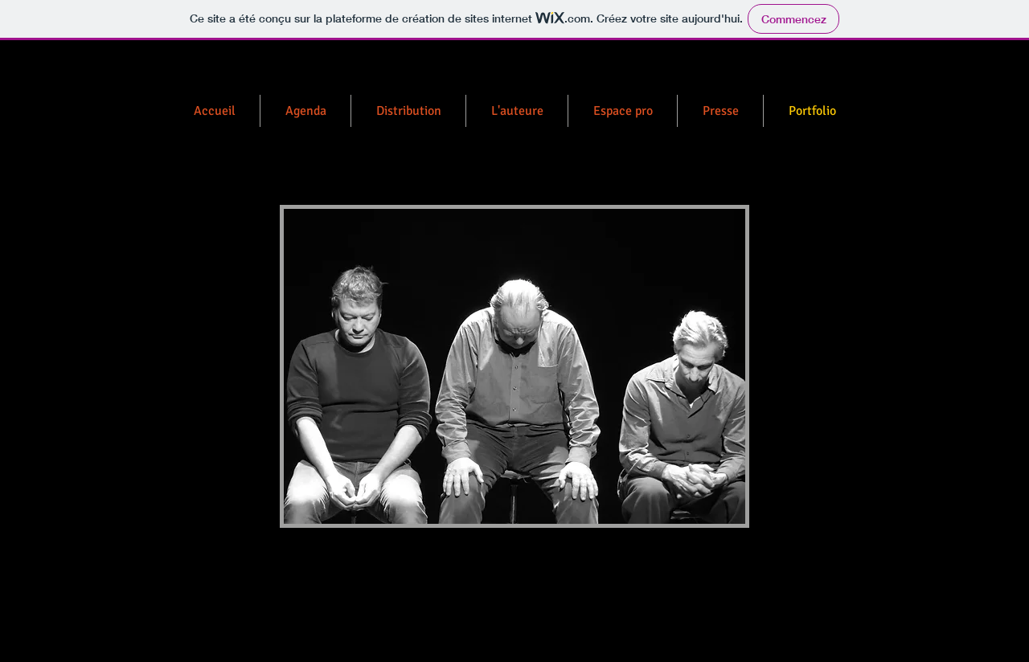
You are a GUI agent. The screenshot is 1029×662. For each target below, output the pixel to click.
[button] (514, 366)
